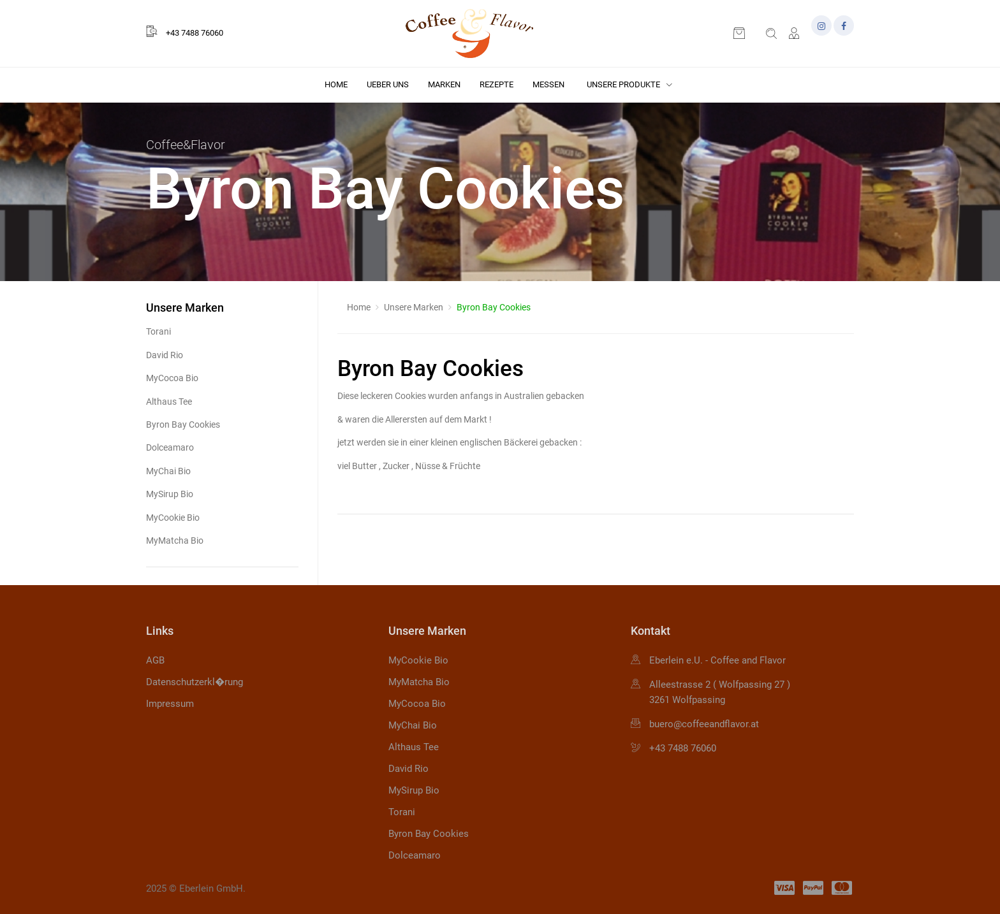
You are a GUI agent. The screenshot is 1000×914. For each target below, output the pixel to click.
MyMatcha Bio (174, 540)
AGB (155, 660)
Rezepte (496, 84)
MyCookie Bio (173, 517)
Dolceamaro (170, 447)
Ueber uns (388, 84)
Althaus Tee (169, 401)
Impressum (170, 703)
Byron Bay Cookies (183, 424)
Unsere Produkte (629, 84)
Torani (158, 331)
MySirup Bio (169, 494)
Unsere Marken (413, 307)
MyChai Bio (168, 471)
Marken (444, 84)
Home (336, 84)
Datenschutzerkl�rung (194, 682)
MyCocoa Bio (172, 378)
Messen (548, 84)
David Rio (164, 355)
